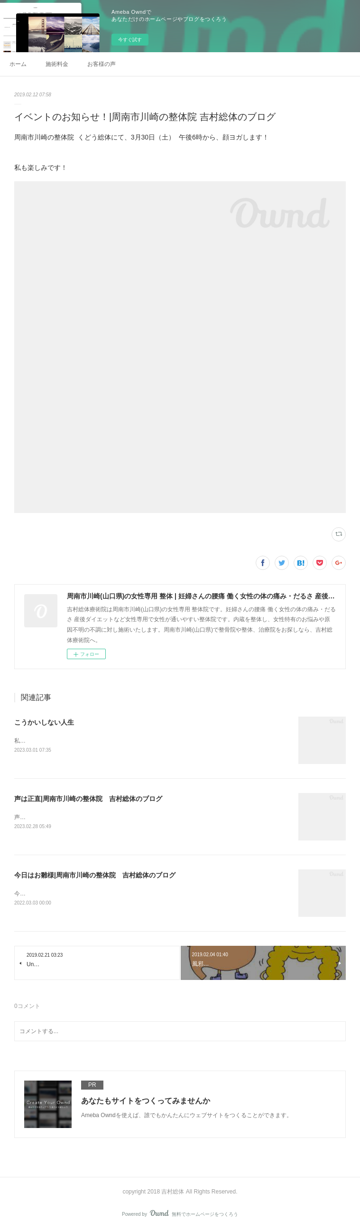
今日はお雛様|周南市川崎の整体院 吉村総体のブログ (94, 875)
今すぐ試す (130, 39)
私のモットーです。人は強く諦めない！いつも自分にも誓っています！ (105, 740)
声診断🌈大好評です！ (43, 817)
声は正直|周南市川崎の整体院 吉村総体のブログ (88, 798)
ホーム (18, 64)
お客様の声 (101, 64)
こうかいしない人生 (44, 722)
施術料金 (57, 64)
